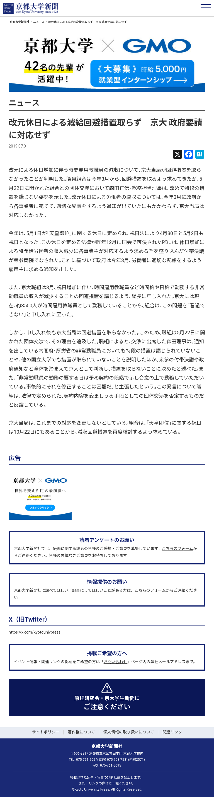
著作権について (81, 732)
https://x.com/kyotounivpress (34, 632)
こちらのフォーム (177, 548)
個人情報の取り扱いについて (128, 732)
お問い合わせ (115, 662)
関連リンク (172, 732)
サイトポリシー (45, 732)
